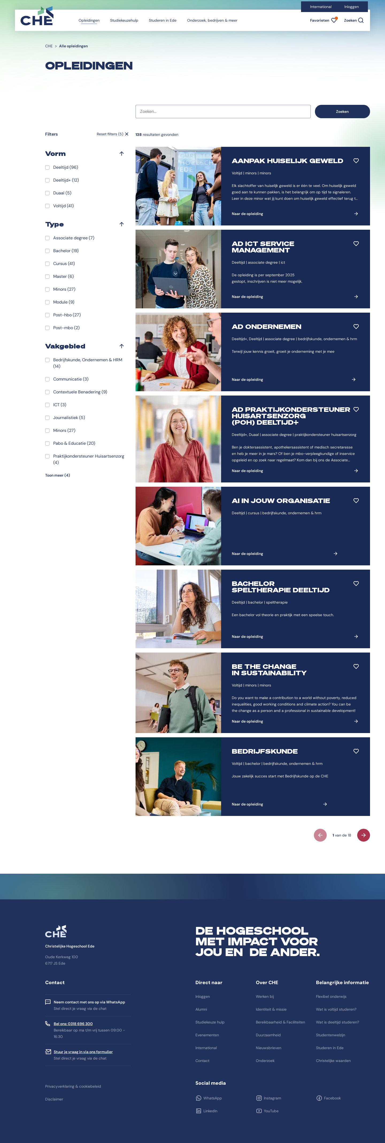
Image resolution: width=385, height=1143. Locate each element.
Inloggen (351, 6)
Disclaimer (54, 1099)
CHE (49, 46)
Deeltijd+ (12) (66, 180)
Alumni (201, 1009)
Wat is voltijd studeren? (336, 1009)
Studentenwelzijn (330, 1035)
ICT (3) (59, 405)
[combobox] (223, 111)
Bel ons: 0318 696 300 (73, 1023)
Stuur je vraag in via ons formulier (83, 1051)
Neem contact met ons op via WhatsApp (89, 1002)
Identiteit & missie (271, 1009)
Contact (202, 1060)
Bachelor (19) (66, 251)
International (321, 6)
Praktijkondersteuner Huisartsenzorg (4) (88, 459)
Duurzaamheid (268, 1035)
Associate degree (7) (73, 238)
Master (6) (63, 276)
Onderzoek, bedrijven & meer (212, 20)
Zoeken (342, 111)
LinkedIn (210, 1111)
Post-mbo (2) (66, 328)
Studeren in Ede (162, 20)
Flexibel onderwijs (331, 996)
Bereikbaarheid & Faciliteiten (280, 1022)
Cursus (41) (64, 263)
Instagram (272, 1098)
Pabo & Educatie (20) (74, 443)
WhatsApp (212, 1098)
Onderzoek (265, 1060)
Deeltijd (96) (65, 167)
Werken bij (265, 996)
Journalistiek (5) (69, 417)
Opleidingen (89, 20)
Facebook (332, 1098)
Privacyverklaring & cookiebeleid (73, 1086)
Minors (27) (64, 289)
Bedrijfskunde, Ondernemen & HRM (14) (87, 363)
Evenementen (207, 1035)
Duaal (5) (62, 193)
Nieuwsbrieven (268, 1047)
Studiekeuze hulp (210, 1022)
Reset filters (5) (110, 134)
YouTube (271, 1111)
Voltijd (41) (63, 206)
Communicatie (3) (70, 379)
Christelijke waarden (333, 1060)
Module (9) (63, 302)
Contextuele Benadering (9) (80, 392)
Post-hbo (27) (67, 315)
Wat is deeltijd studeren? (337, 1022)
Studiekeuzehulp (124, 20)
